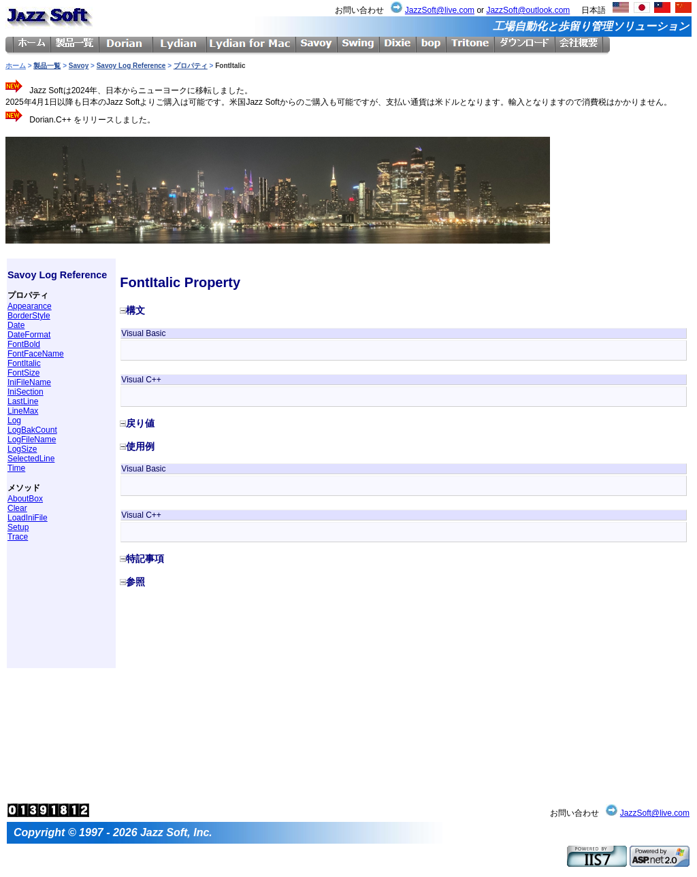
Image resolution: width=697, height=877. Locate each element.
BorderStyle (28, 315)
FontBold (23, 344)
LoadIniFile (27, 518)
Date (16, 325)
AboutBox (25, 498)
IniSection (25, 392)
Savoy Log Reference (131, 65)
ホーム (15, 65)
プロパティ (191, 65)
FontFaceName (35, 354)
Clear (17, 508)
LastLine (22, 401)
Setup (18, 527)
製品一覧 (47, 65)
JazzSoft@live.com (439, 10)
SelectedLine (30, 458)
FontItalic (24, 363)
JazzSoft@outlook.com (528, 10)
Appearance (29, 306)
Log (14, 420)
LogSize (22, 449)
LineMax (22, 411)
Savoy (78, 65)
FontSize (23, 373)
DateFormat (28, 335)
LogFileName (31, 439)
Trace (17, 537)
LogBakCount (32, 430)
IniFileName (29, 382)
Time (16, 468)
